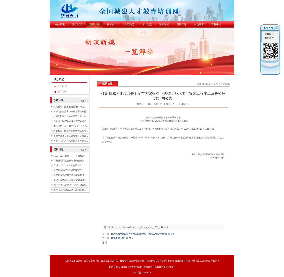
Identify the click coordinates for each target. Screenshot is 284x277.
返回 (104, 242)
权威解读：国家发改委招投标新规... (70, 131)
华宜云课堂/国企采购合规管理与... (69, 180)
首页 (215, 83)
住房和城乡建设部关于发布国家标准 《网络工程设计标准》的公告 (143, 234)
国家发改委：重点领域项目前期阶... (70, 136)
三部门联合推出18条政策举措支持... (70, 111)
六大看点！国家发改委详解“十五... (69, 106)
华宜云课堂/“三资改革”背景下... (68, 170)
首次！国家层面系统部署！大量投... (70, 141)
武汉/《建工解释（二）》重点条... (69, 155)
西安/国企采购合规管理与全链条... (69, 160)
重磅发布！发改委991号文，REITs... (71, 126)
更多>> (84, 100)
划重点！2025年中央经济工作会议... (70, 121)
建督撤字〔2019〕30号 (122, 238)
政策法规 (225, 83)
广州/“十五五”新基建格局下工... (68, 165)
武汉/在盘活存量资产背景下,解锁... (70, 185)
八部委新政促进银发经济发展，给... (70, 116)
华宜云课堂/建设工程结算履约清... (69, 175)
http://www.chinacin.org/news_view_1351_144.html (143, 227)
